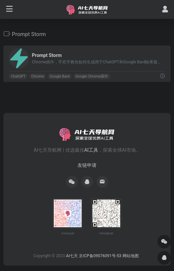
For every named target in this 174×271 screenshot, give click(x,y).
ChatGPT (18, 76)
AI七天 (72, 255)
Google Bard (60, 76)
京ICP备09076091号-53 (100, 255)
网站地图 (131, 255)
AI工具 (91, 150)
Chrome (37, 76)
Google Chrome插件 (91, 76)
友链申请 (87, 165)
